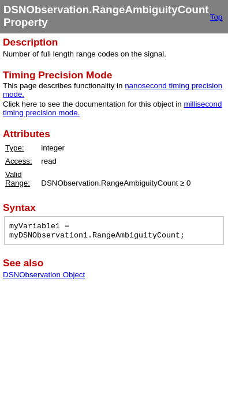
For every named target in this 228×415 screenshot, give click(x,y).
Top (216, 17)
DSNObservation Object (44, 274)
